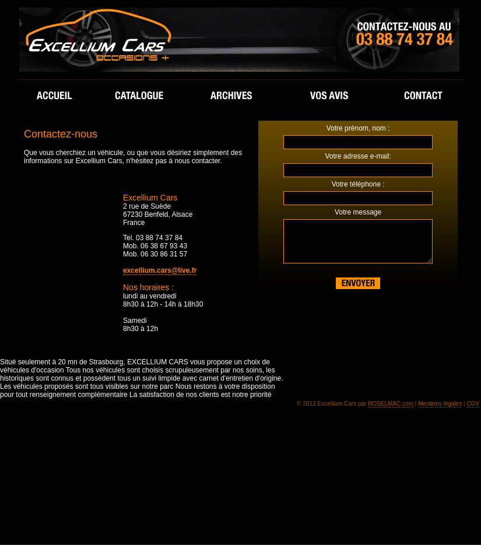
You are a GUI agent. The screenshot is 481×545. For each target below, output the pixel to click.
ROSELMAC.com (390, 403)
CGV (472, 403)
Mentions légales (440, 403)
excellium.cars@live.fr (159, 270)
